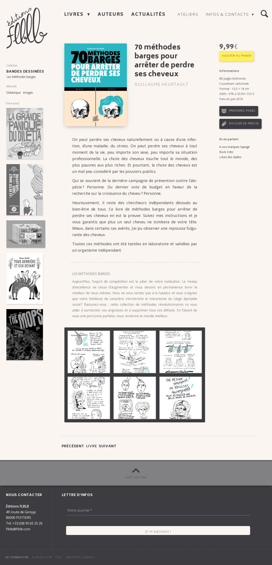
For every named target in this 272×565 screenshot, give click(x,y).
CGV (58, 557)
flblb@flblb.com (18, 529)
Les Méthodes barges (21, 77)
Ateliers (187, 14)
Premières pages (242, 111)
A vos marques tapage (234, 147)
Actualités (148, 15)
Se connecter (17, 557)
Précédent (73, 446)
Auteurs (111, 15)
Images (28, 92)
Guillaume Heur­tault (161, 85)
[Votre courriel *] (158, 510)
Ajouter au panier (236, 56)
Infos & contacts (228, 14)
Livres (74, 15)
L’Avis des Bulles (230, 157)
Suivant (107, 446)
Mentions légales (80, 557)
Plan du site (42, 557)
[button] (264, 14)
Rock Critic (226, 152)
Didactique (13, 92)
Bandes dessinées (25, 72)
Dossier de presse (244, 124)
